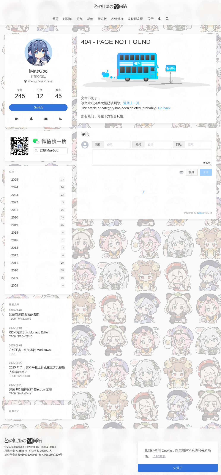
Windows (24, 318)
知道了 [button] (177, 468)
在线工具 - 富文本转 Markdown (30, 350)
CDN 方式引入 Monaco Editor (29, 332)
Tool (12, 353)
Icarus (52, 446)
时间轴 (67, 19)
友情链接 (117, 19)
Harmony (24, 393)
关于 (151, 19)
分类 (80, 19)
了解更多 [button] (159, 456)
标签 (90, 19)
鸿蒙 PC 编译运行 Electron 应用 (30, 389)
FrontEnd (25, 336)
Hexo (43, 446)
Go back (164, 108)
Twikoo (200, 213)
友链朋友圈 (135, 19)
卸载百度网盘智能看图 (24, 314)
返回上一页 (131, 103)
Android (24, 376)
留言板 (102, 19)
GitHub (38, 107)
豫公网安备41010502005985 (21, 454)
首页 (55, 19)
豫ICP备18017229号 (50, 454)
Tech (12, 318)
